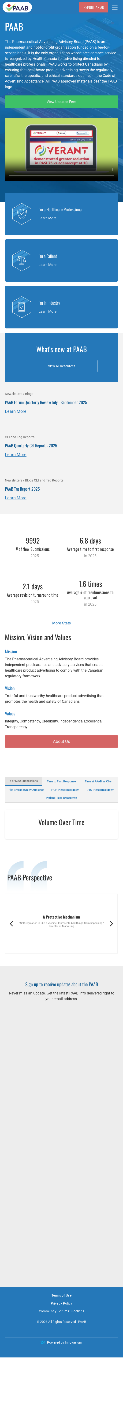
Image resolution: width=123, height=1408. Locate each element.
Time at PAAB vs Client (99, 781)
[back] (11, 974)
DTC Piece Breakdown (100, 790)
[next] (111, 974)
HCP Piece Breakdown (65, 790)
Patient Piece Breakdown (61, 798)
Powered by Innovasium (64, 1393)
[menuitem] (61, 1347)
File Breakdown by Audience (26, 790)
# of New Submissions (24, 781)
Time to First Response (61, 781)
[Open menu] (115, 7)
